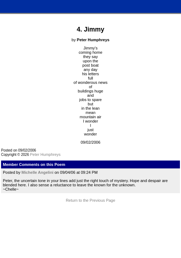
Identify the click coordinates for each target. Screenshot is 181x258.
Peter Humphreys (45, 154)
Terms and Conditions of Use (90, 216)
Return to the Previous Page (90, 200)
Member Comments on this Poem (34, 164)
